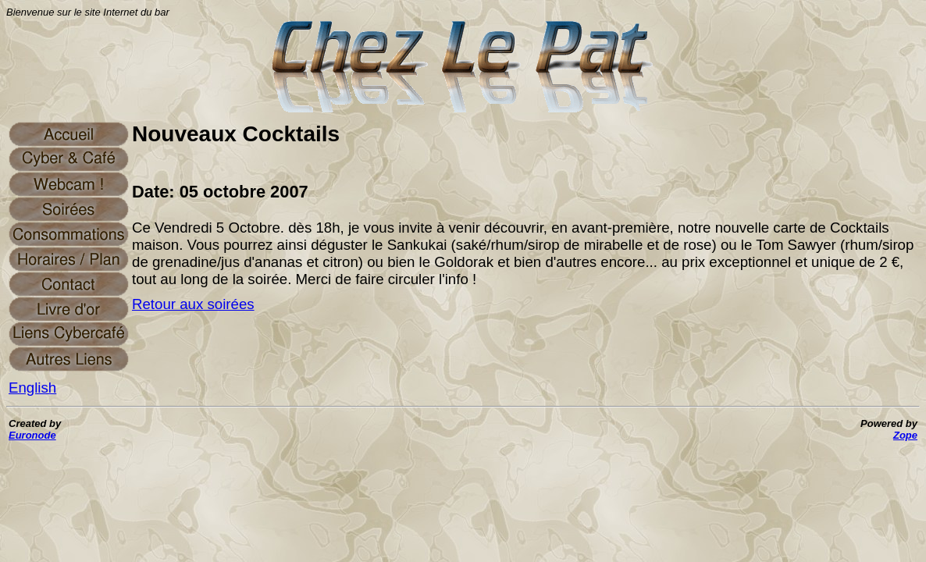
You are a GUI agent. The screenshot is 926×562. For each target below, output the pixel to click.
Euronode (32, 435)
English (32, 387)
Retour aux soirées (193, 304)
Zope (905, 435)
